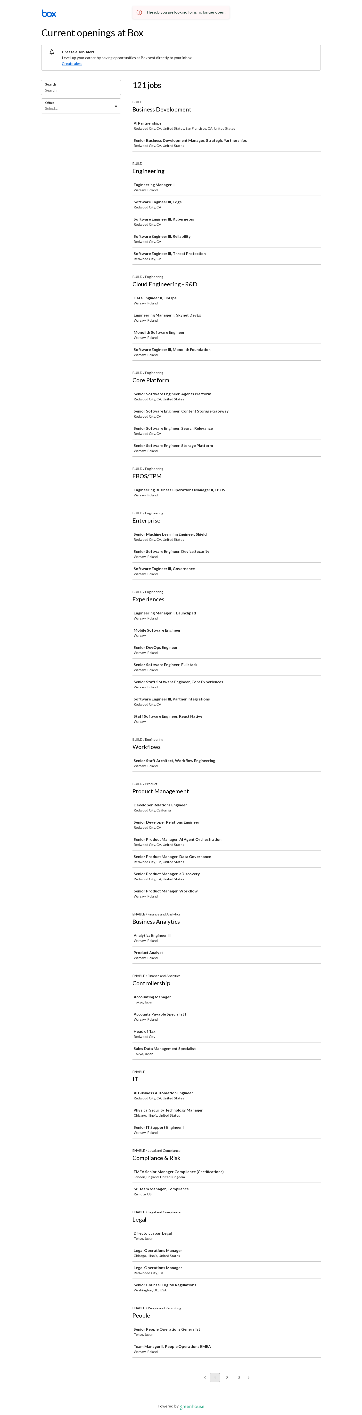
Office (50, 103)
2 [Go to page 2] (227, 1377)
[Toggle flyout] (116, 106)
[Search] (81, 91)
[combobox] (45, 108)
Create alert (72, 63)
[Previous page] (205, 1378)
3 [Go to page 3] (239, 1377)
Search (50, 84)
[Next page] (248, 1378)
